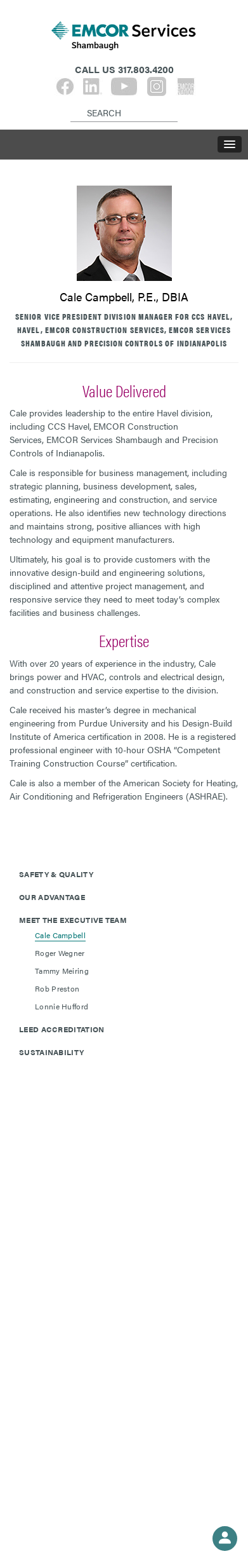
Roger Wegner (60, 953)
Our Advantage (52, 897)
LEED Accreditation (61, 1029)
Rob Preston (57, 988)
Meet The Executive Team (73, 919)
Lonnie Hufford (61, 1006)
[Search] (72, 102)
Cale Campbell (60, 935)
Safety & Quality (56, 874)
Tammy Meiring (62, 970)
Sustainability (51, 1052)
